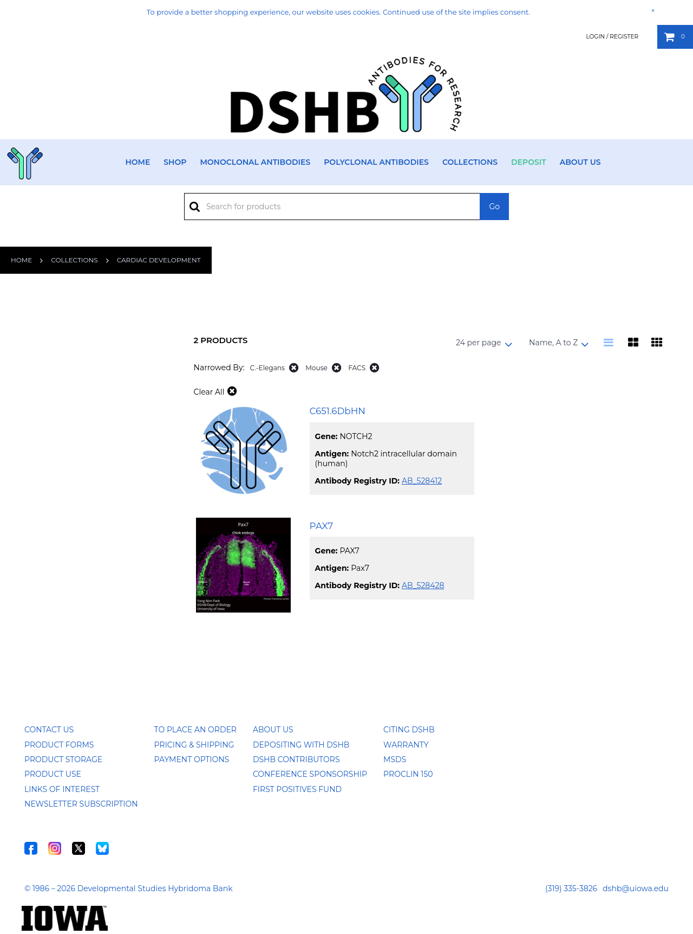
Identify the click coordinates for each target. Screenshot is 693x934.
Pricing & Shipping (194, 745)
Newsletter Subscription (81, 804)
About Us (580, 162)
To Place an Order (195, 730)
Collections (470, 162)
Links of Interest (62, 789)
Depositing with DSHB (301, 745)
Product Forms (59, 745)
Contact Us (49, 730)
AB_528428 (423, 585)
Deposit (528, 162)
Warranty (406, 745)
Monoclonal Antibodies (255, 162)
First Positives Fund (297, 789)
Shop (175, 162)
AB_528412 (422, 481)
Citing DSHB (408, 730)
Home (137, 162)
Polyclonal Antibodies (376, 162)
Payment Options (192, 759)
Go (494, 206)
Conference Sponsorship (310, 774)
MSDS (394, 759)
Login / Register (612, 36)
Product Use (52, 774)
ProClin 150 (408, 774)
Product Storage (63, 759)
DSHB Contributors (296, 759)
